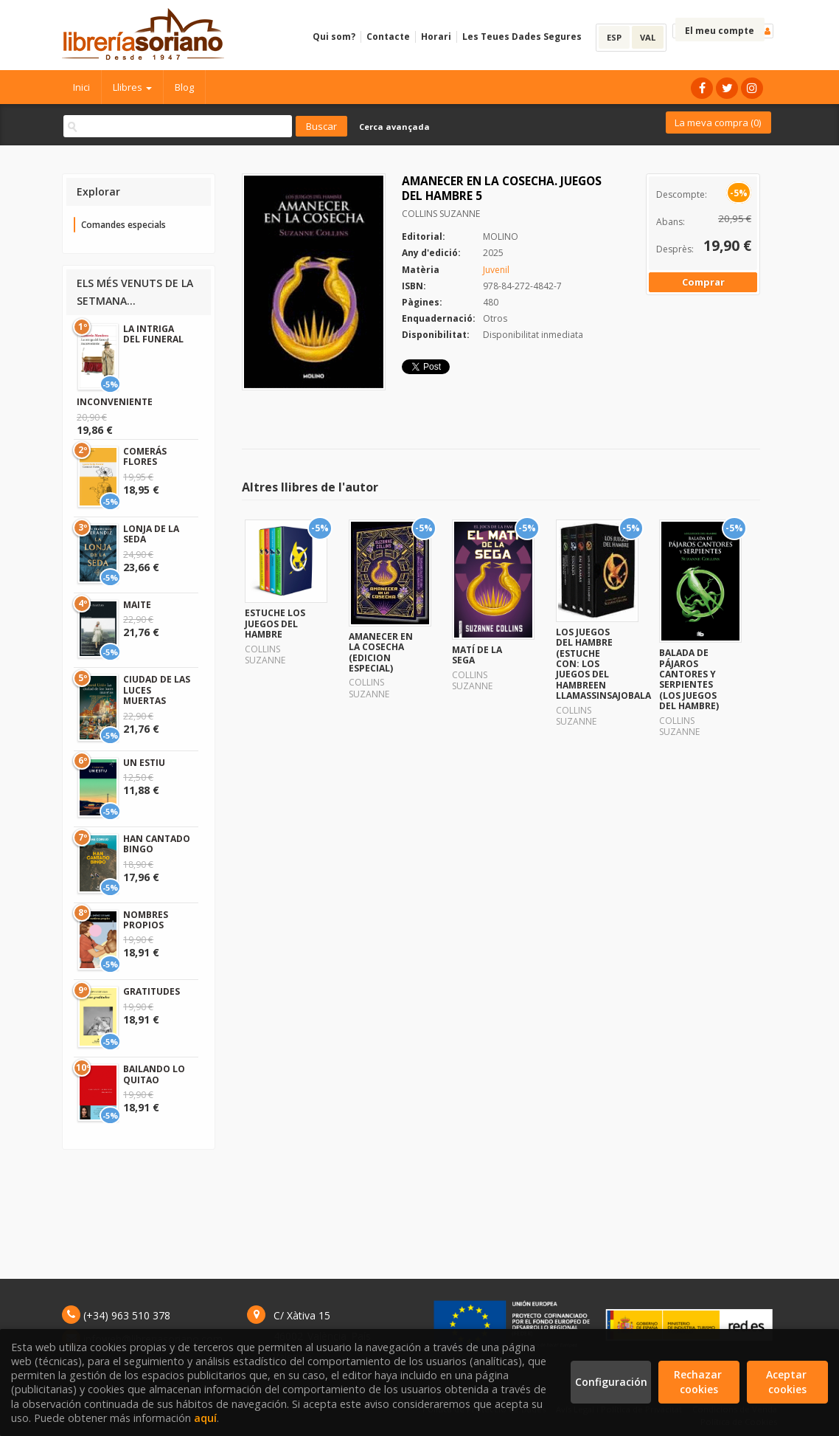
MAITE (137, 604)
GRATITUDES (151, 991)
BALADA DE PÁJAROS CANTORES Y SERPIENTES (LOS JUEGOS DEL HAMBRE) (689, 679)
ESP (614, 37)
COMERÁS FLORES (145, 456)
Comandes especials (123, 224)
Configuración (611, 1382)
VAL (647, 37)
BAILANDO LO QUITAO (154, 1074)
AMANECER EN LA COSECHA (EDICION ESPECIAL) (381, 652)
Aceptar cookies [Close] (788, 1381)
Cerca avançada (394, 126)
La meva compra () (718, 122)
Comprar (703, 282)
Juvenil (496, 269)
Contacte (388, 36)
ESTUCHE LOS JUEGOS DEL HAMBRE (275, 624)
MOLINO (500, 236)
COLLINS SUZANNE (441, 213)
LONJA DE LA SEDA (151, 533)
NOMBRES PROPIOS (145, 919)
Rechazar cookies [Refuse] (699, 1381)
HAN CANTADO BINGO (156, 843)
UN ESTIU (144, 762)
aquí (205, 1418)
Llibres (132, 87)
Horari (436, 36)
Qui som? (334, 36)
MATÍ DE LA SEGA (477, 654)
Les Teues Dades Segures (522, 36)
